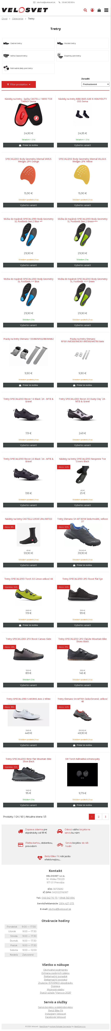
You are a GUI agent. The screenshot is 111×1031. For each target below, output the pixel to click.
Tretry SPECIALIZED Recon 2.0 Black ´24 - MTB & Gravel (28, 460)
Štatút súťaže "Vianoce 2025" (55, 992)
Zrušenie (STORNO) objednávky (55, 983)
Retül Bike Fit (55, 1010)
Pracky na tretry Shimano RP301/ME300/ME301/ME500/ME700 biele (82, 340)
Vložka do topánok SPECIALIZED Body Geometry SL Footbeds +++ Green (82, 280)
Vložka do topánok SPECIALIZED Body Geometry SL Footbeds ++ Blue (28, 280)
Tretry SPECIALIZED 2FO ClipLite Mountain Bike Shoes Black (82, 640)
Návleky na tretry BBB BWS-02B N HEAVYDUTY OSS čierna (82, 100)
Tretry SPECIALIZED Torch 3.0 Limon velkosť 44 (28, 579)
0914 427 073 (66, 903)
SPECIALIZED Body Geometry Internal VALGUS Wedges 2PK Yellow (82, 160)
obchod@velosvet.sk (46, 2)
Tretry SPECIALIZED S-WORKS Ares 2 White (28, 699)
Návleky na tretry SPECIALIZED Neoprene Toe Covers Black (82, 460)
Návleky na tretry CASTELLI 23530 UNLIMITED (28, 519)
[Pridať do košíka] (28, 145)
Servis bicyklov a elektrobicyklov (55, 1007)
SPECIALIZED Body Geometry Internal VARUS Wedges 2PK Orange (28, 160)
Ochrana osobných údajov (55, 973)
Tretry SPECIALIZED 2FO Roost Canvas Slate (28, 639)
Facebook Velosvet (55, 1017)
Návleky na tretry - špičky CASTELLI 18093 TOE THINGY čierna (28, 100)
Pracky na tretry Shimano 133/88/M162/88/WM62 (28, 339)
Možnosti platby (55, 989)
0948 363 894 (68, 2)
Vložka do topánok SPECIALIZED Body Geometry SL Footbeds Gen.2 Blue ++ (28, 220)
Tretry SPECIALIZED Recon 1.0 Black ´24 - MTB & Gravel (28, 400)
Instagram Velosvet (55, 1013)
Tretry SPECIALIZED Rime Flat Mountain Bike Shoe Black (28, 760)
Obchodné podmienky (55, 970)
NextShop (43, 1026)
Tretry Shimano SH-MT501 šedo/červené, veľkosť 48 (82, 700)
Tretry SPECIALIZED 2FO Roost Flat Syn (82, 579)
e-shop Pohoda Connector (60, 1026)
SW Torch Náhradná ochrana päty (82, 759)
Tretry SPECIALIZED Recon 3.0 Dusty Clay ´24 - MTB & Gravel (82, 400)
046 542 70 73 (49, 898)
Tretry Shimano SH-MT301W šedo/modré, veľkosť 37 (82, 520)
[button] (85, 10)
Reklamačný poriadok (55, 976)
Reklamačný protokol (55, 979)
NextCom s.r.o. (80, 1026)
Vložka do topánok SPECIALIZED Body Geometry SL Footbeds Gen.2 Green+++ (82, 220)
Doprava (55, 986)
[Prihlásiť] (92, 10)
